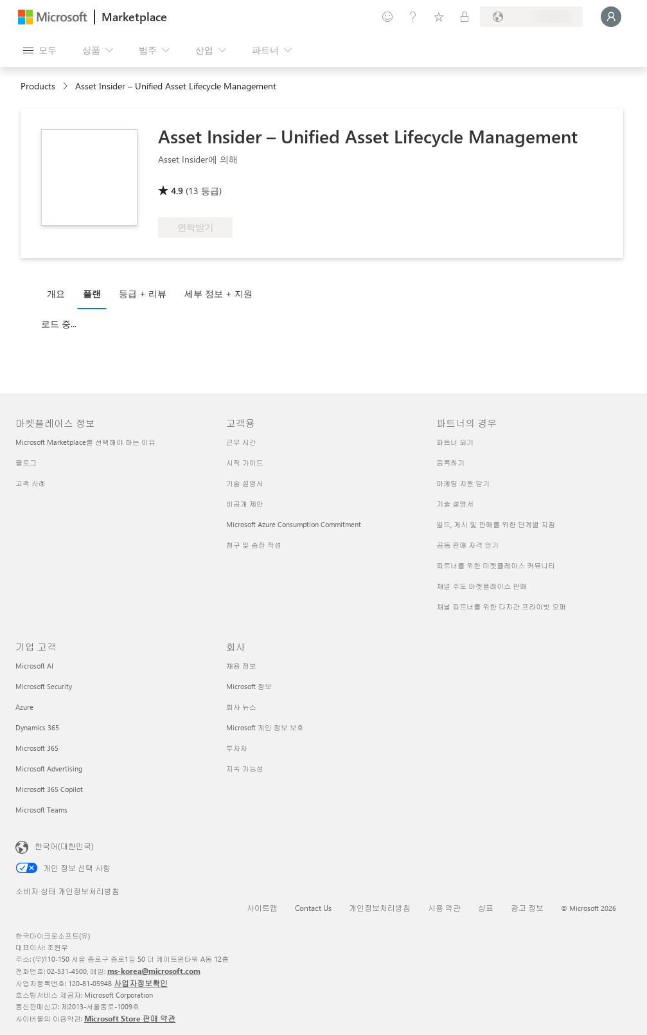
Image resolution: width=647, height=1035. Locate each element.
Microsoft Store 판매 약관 (129, 1018)
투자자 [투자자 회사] (236, 748)
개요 (56, 293)
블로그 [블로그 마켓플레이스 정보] (26, 462)
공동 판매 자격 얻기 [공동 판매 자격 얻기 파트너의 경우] (467, 545)
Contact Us (313, 908)
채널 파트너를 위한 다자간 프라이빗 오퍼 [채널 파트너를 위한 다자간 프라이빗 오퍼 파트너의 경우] (501, 606)
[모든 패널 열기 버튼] (40, 50)
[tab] (59, 293)
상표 (485, 908)
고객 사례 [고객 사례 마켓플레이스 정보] (30, 483)
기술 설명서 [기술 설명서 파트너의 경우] (455, 504)
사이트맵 (262, 908)
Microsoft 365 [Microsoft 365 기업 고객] (36, 748)
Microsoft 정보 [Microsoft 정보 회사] (249, 686)
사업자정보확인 (141, 983)
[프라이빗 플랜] (464, 16)
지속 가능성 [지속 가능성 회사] (244, 768)
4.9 (177, 190)
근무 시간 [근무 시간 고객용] (241, 442)
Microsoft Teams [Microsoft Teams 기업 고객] (41, 810)
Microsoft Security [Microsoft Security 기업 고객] (43, 686)
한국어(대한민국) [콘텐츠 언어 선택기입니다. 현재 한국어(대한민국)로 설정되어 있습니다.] (64, 846)
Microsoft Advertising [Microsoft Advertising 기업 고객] (48, 768)
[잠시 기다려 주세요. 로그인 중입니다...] (611, 16)
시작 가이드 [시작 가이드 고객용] (244, 462)
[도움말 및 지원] (413, 16)
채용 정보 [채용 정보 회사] (241, 665)
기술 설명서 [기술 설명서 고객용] (244, 483)
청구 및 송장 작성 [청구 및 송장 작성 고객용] (253, 545)
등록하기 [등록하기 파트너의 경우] (450, 462)
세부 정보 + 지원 (218, 293)
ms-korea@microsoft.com (153, 971)
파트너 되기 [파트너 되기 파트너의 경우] (455, 442)
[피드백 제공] (387, 16)
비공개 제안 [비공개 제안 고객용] (244, 504)
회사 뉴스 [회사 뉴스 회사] (241, 707)
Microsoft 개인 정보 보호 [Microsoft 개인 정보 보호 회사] (265, 727)
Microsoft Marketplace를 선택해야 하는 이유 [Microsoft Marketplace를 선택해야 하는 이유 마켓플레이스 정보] (85, 442)
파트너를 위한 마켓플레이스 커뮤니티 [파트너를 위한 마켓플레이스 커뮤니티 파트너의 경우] (495, 565)
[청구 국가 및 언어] (531, 16)
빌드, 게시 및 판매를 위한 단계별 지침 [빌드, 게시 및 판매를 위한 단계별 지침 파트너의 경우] (495, 524)
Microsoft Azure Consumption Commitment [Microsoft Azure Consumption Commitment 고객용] (293, 524)
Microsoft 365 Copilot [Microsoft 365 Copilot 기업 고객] (49, 789)
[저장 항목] (439, 16)
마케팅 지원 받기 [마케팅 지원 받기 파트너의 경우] (463, 483)
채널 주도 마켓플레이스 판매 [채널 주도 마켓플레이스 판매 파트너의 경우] (481, 586)
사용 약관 (444, 908)
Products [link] (38, 86)
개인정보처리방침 (380, 908)
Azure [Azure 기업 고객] (24, 707)
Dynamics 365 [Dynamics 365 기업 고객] (37, 727)
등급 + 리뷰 (142, 293)
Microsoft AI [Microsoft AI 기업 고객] (34, 665)
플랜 (92, 293)
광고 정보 (527, 908)
